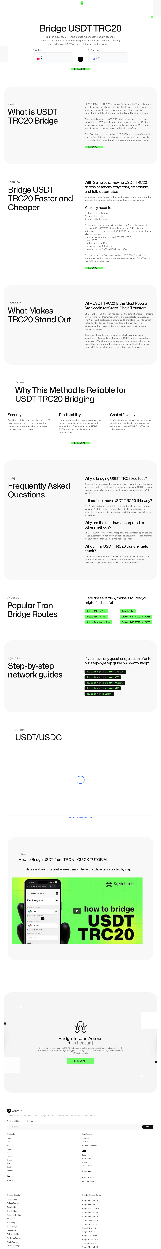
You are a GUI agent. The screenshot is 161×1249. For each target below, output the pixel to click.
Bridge (9, 1187)
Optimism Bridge (89, 1203)
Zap (8, 1171)
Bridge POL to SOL (127, 1199)
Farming (10, 1175)
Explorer (10, 1183)
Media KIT (11, 1212)
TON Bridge (87, 1171)
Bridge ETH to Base (127, 1179)
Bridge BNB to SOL (127, 1195)
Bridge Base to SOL (127, 1183)
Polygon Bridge (88, 1199)
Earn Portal (11, 1191)
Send (148, 1140)
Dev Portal (49, 1167)
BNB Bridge (86, 1187)
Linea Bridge (87, 1195)
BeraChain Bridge (89, 1211)
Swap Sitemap (50, 1212)
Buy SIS (10, 1195)
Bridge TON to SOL (127, 1203)
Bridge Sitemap (51, 1208)
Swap (9, 1163)
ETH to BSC (130, 1211)
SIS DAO (10, 1179)
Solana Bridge (88, 1167)
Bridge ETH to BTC (127, 1167)
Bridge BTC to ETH (127, 1163)
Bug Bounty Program (53, 1171)
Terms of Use (50, 1192)
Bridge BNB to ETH (127, 1191)
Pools (9, 1167)
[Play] (77, 935)
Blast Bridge (87, 1191)
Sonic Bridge (87, 1207)
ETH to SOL (130, 1187)
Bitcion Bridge (88, 1163)
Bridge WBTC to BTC (128, 1171)
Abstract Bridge (88, 1215)
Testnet (10, 1199)
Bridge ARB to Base (127, 1215)
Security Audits (51, 1188)
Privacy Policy (50, 1196)
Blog (9, 1216)
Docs (47, 1184)
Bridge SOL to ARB (127, 1207)
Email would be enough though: (93, 1135)
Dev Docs (49, 1163)
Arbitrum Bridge (88, 1183)
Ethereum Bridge (89, 1179)
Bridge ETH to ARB (127, 1175)
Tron (84, 1175)
